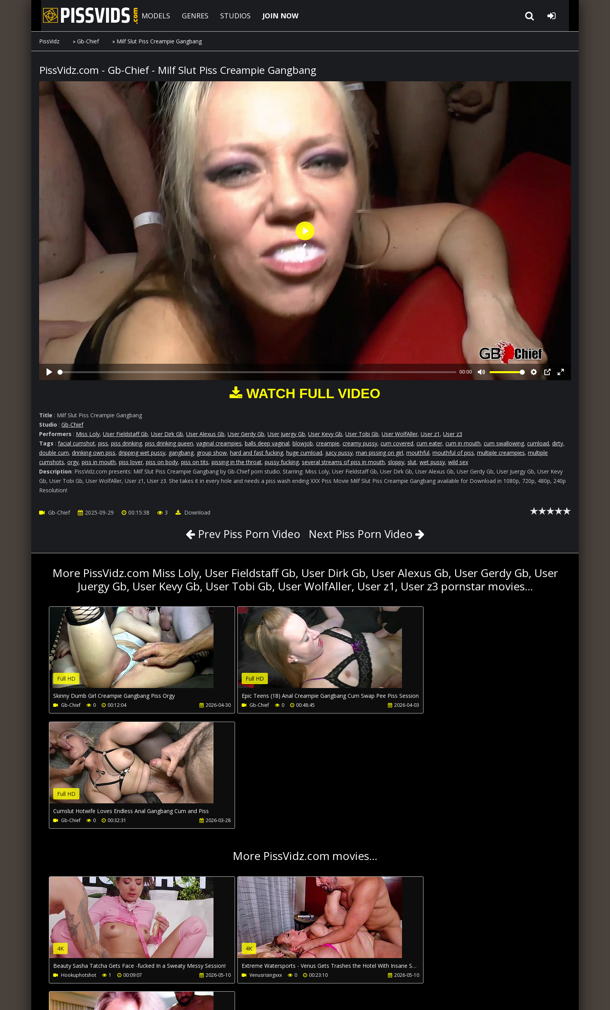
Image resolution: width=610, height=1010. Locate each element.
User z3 (452, 434)
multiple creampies (501, 452)
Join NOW (52, 973)
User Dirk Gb (167, 434)
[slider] (256, 372)
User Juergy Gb (286, 434)
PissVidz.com (82, 15)
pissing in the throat (237, 462)
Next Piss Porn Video (361, 533)
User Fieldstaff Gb (125, 434)
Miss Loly (88, 434)
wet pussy (432, 462)
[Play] (49, 372)
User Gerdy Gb (246, 434)
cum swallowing (504, 443)
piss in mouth (99, 462)
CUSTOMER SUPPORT (102, 973)
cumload (538, 443)
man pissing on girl (379, 452)
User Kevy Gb (325, 434)
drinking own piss (93, 452)
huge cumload (304, 452)
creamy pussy (360, 443)
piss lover (131, 462)
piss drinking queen (169, 443)
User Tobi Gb (362, 434)
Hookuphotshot (78, 860)
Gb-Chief (88, 41)
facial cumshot (76, 443)
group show (212, 452)
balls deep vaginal (267, 443)
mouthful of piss (453, 452)
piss (103, 443)
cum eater (429, 443)
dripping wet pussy (141, 452)
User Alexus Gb (205, 434)
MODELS (149, 15)
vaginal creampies (219, 443)
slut (411, 462)
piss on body (162, 462)
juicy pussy (339, 452)
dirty (557, 443)
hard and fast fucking (256, 452)
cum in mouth (463, 443)
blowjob (302, 443)
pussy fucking (282, 462)
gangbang (181, 452)
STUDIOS (229, 15)
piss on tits (194, 462)
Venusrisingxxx (248, 860)
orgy (73, 462)
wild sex (458, 462)
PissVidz (49, 41)
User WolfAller (400, 434)
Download (193, 512)
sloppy (396, 462)
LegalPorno (222, 973)
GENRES (188, 15)
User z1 (430, 434)
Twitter (261, 973)
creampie (327, 443)
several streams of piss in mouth (343, 462)
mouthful (417, 452)
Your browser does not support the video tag (131, 653)
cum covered (396, 443)
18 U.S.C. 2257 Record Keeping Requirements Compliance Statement (282, 996)
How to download (167, 973)
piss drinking (126, 443)
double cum (54, 452)
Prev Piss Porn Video (246, 533)
